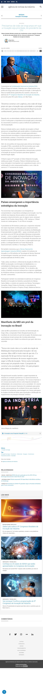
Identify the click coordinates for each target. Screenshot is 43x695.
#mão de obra (21, 480)
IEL (17, 1)
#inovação (3, 480)
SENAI (13, 1)
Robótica (4, 510)
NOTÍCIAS (21, 14)
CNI (5, 1)
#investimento (14, 480)
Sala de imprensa (21, 677)
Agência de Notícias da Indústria (10, 488)
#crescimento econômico (6, 482)
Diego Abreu (11, 41)
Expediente (21, 681)
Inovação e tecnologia (21, 16)
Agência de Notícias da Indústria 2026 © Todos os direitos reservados (21, 688)
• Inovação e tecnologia (6, 476)
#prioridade (14, 482)
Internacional (6, 506)
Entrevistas (21, 670)
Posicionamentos (21, 675)
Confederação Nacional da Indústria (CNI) (25, 87)
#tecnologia (8, 480)
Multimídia (21, 679)
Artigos (21, 672)
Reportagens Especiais (9, 551)
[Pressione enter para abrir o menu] (2, 7)
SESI (8, 1)
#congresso (26, 480)
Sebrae (27, 98)
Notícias (21, 668)
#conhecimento (33, 480)
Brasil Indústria (7, 502)
